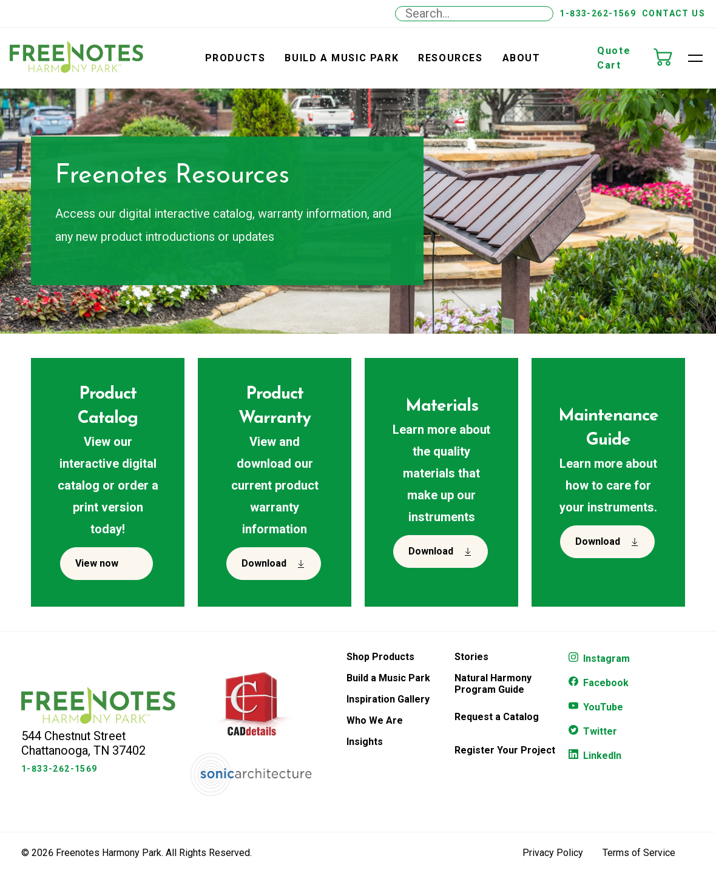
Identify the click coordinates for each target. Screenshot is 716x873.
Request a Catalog (496, 717)
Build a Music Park (342, 58)
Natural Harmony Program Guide (493, 683)
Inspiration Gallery (388, 699)
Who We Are (374, 720)
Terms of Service (639, 852)
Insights (364, 741)
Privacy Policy (552, 852)
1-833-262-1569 (597, 13)
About (521, 58)
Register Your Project (504, 750)
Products (235, 58)
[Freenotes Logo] (98, 720)
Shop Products (380, 656)
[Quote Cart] (668, 58)
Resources (450, 58)
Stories (471, 656)
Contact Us (673, 13)
